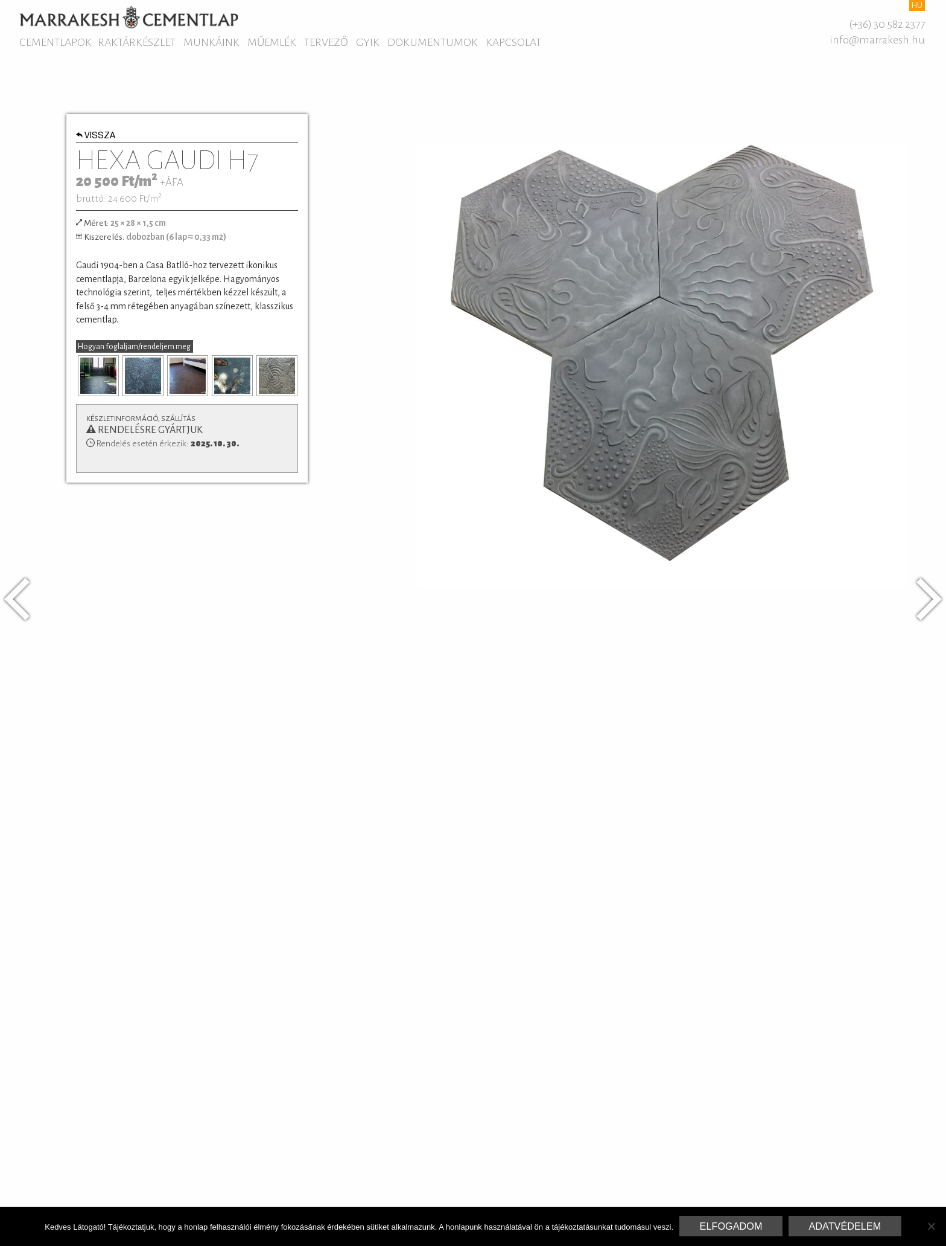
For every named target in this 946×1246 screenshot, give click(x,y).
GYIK (367, 42)
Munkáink (211, 42)
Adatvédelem (844, 1226)
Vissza (96, 136)
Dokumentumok (432, 42)
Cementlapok (55, 42)
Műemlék (271, 42)
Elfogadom (731, 1226)
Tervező (326, 42)
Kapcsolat (513, 42)
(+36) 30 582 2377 (887, 24)
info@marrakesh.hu (877, 40)
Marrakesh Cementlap (128, 16)
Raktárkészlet (137, 42)
